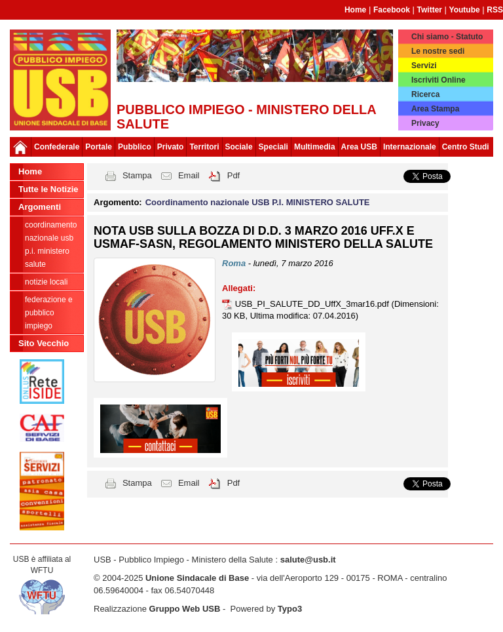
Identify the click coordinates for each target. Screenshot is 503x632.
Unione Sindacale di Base (197, 578)
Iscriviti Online (438, 80)
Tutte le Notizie (48, 189)
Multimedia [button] (314, 146)
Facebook (391, 9)
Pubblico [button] (134, 146)
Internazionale (409, 146)
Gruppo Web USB (185, 609)
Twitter (429, 9)
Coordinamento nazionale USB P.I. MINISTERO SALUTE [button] (257, 202)
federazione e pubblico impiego (49, 312)
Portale (98, 146)
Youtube (464, 9)
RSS (495, 9)
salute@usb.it (308, 559)
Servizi (424, 65)
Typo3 (290, 609)
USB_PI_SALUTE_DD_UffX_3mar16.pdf (313, 304)
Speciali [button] (273, 146)
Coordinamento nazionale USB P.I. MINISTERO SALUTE (51, 244)
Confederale (56, 146)
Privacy (425, 123)
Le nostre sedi (437, 51)
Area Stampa (435, 108)
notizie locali (46, 281)
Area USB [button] (359, 146)
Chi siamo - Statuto (447, 36)
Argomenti (39, 207)
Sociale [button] (239, 146)
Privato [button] (170, 146)
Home (355, 9)
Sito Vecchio (43, 343)
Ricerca (425, 94)
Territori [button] (204, 146)
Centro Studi (465, 146)
